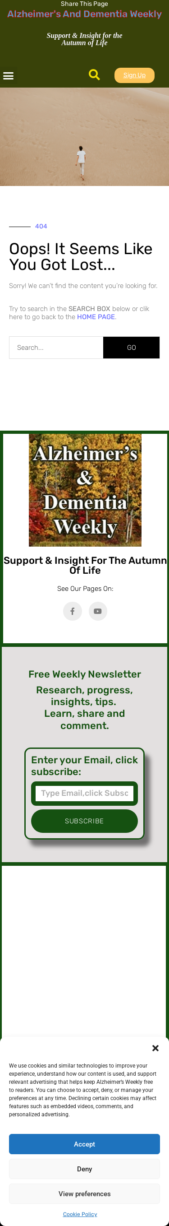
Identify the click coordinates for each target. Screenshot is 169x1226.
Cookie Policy (80, 1214)
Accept (84, 1144)
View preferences (85, 1194)
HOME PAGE (96, 317)
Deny (84, 1169)
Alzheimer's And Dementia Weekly (84, 13)
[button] (155, 1048)
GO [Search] (131, 348)
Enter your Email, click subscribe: (84, 766)
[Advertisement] (83, 962)
